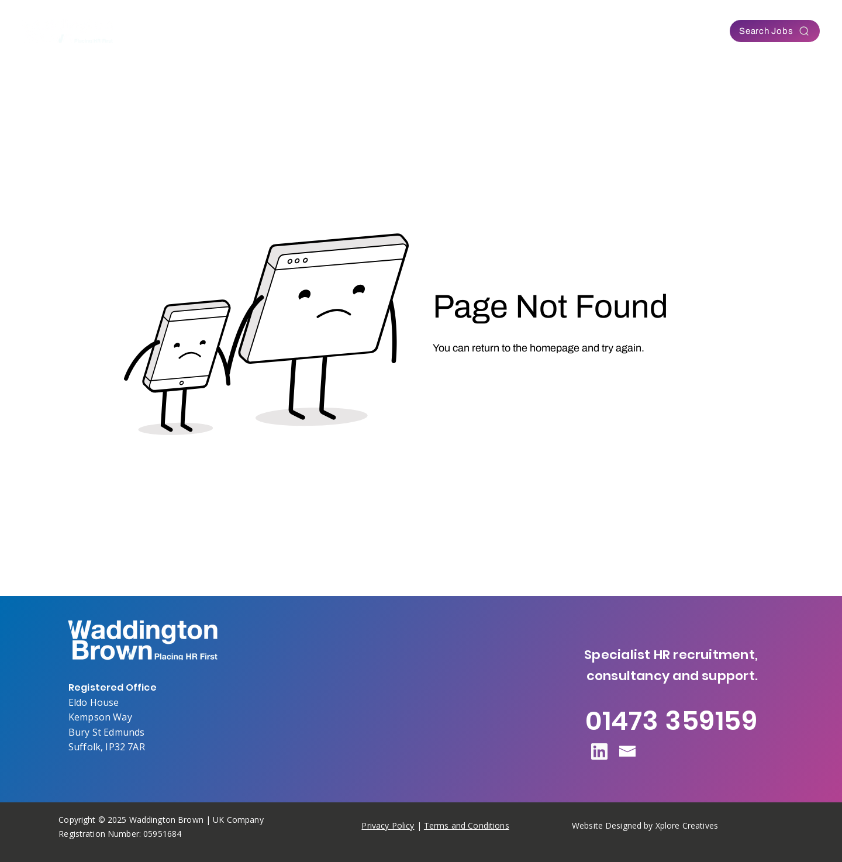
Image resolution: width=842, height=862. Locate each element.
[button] (325, 31)
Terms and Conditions (466, 825)
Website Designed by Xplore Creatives (645, 825)
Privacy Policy (387, 825)
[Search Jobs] (774, 31)
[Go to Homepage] (479, 380)
